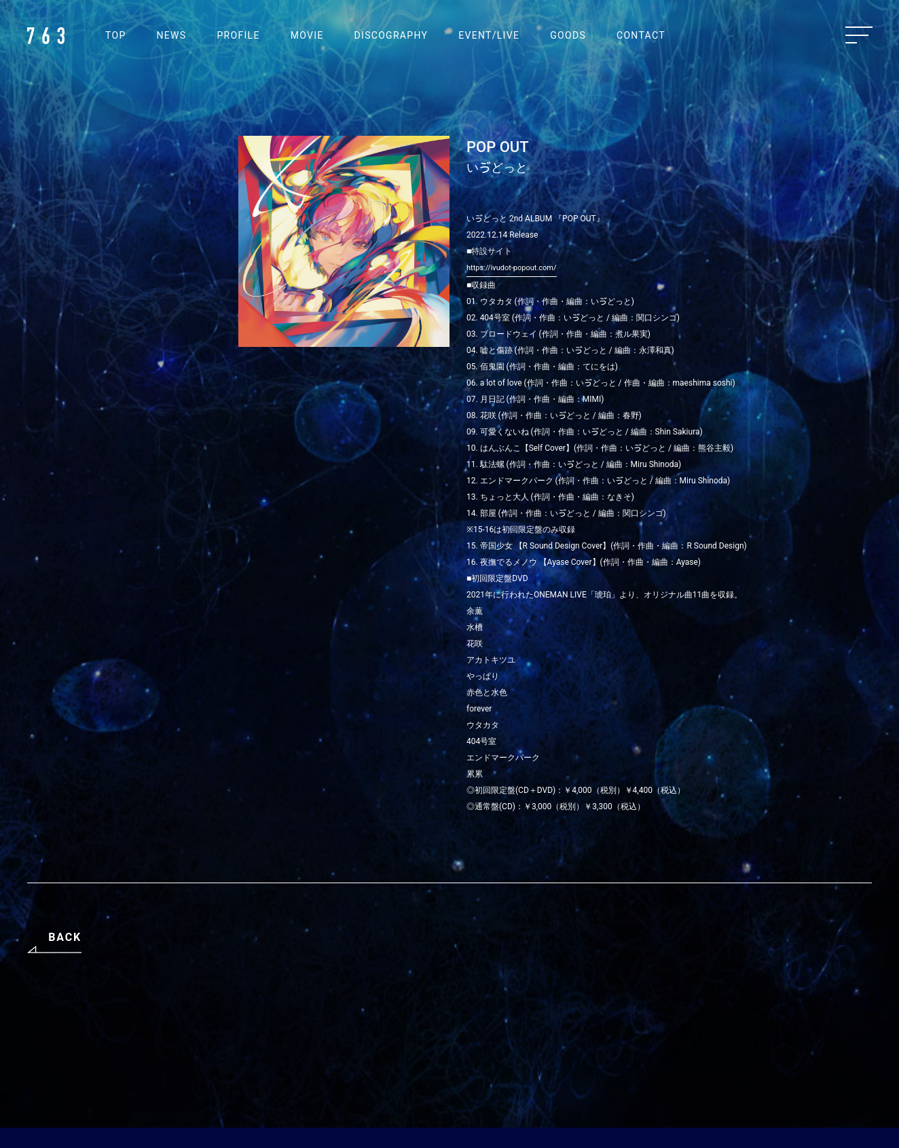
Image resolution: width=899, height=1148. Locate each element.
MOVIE (307, 35)
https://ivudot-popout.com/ (511, 267)
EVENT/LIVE (488, 35)
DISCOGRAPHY (391, 35)
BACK (64, 937)
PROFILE (238, 35)
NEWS (172, 35)
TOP (115, 35)
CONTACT (641, 35)
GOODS (568, 35)
